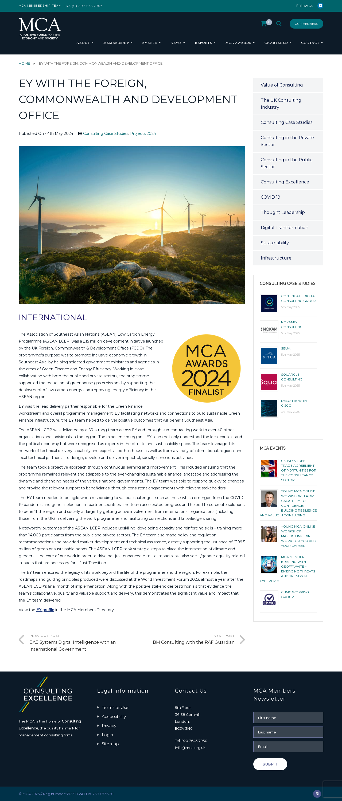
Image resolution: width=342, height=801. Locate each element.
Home (24, 63)
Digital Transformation (284, 227)
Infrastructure (276, 258)
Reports (203, 43)
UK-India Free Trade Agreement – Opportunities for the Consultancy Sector (299, 470)
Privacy (109, 725)
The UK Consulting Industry (281, 104)
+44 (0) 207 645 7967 (83, 6)
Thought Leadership (283, 212)
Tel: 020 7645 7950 (191, 741)
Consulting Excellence (285, 181)
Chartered (276, 43)
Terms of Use (115, 707)
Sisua (285, 348)
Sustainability (275, 242)
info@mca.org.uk (190, 747)
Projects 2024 (143, 133)
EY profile (45, 609)
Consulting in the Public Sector (287, 163)
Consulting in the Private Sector (287, 141)
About (83, 43)
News (176, 43)
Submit (270, 764)
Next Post (183, 640)
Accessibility (114, 716)
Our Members (306, 24)
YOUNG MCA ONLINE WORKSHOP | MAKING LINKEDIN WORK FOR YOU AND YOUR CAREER (298, 536)
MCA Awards (238, 43)
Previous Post (80, 643)
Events (149, 43)
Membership (116, 43)
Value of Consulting (282, 85)
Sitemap (110, 743)
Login (107, 734)
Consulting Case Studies (105, 133)
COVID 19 (270, 197)
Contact (310, 43)
